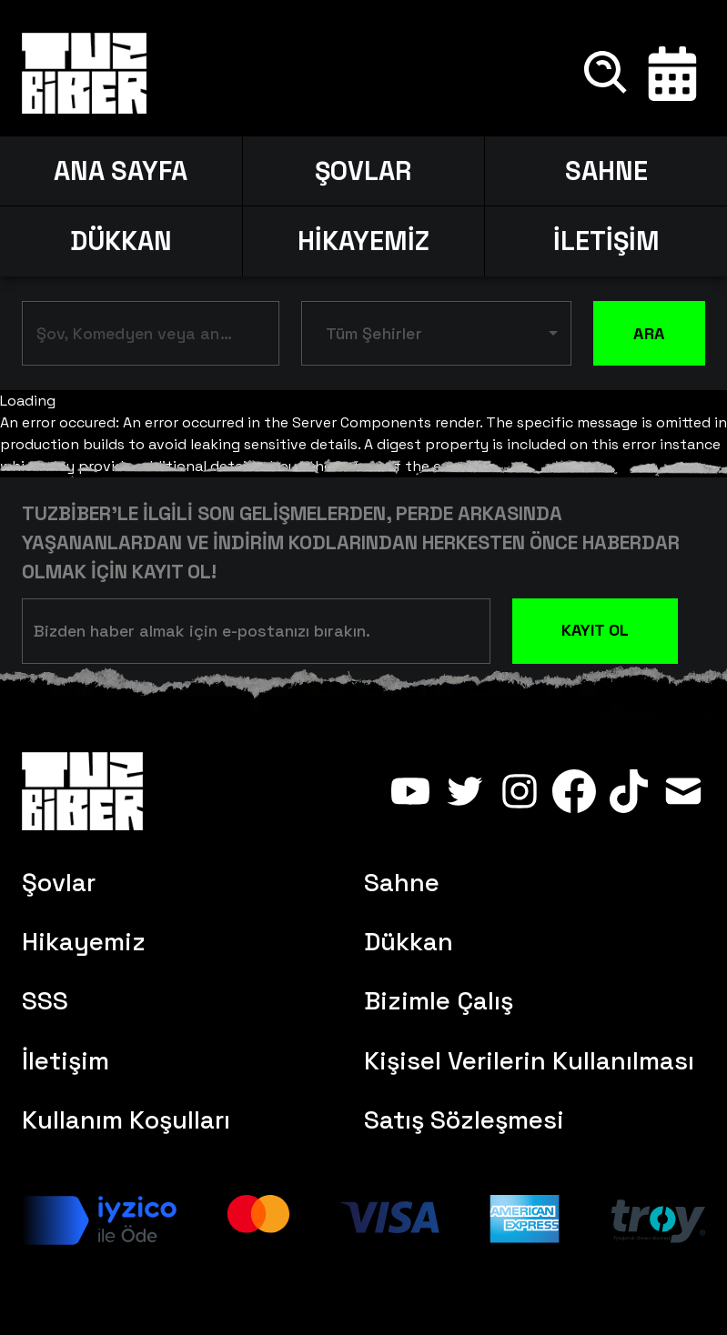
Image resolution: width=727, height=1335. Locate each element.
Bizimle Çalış (438, 1001)
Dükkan (408, 942)
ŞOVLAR (363, 171)
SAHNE (606, 171)
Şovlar (59, 882)
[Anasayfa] (84, 74)
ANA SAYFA (120, 171)
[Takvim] (672, 73)
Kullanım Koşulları (126, 1120)
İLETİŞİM (606, 241)
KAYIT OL (595, 629)
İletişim (65, 1061)
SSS (45, 1001)
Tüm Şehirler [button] (374, 333)
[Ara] (607, 73)
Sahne (401, 882)
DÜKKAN (121, 241)
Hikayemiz (84, 942)
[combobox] (137, 337)
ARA (649, 333)
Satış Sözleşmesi (464, 1120)
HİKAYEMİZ (363, 241)
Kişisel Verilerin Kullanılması (529, 1061)
